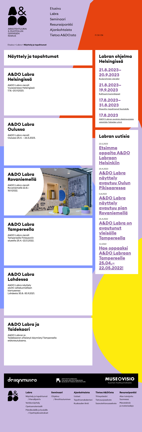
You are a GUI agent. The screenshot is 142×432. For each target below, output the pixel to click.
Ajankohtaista (61, 29)
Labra (54, 13)
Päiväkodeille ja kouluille (37, 410)
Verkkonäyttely (33, 403)
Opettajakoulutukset (38, 413)
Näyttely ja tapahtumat (37, 396)
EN (101, 35)
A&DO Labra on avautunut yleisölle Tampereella (115, 230)
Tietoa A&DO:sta (63, 35)
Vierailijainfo (35, 399)
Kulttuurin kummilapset (109, 94)
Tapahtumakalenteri (83, 400)
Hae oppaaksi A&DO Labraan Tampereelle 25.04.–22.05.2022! (115, 258)
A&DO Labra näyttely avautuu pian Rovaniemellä (113, 205)
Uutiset (77, 396)
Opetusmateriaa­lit (34, 406)
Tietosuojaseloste (104, 400)
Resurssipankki (61, 24)
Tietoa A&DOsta (105, 392)
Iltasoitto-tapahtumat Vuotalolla (114, 109)
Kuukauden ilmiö (81, 403)
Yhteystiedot (101, 396)
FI (96, 35)
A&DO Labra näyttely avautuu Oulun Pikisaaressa (114, 180)
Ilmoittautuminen (63, 399)
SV (98, 35)
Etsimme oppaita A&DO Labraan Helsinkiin (114, 155)
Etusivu (55, 8)
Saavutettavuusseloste (106, 403)
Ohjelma (55, 396)
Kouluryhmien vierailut (109, 78)
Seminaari (58, 19)
